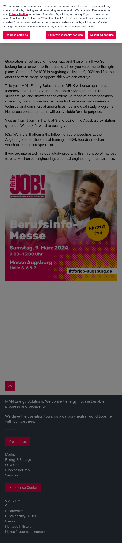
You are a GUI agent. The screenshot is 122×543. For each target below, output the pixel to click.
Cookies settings (17, 34)
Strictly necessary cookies (65, 34)
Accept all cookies (102, 34)
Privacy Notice (18, 13)
